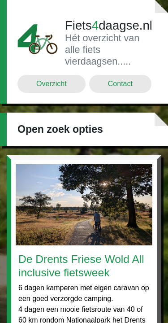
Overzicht (51, 83)
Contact (120, 83)
